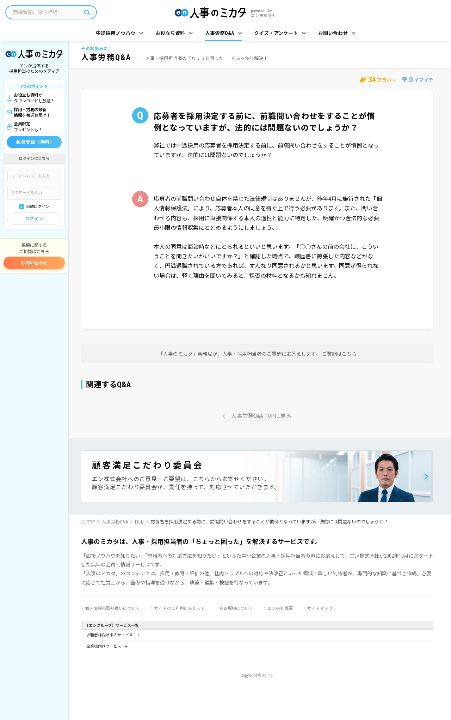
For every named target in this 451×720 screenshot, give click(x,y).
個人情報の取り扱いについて (112, 608)
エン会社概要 (280, 608)
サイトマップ (320, 608)
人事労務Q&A (114, 521)
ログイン (34, 218)
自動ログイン (37, 207)
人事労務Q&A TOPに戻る (261, 416)
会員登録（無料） (35, 142)
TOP (91, 521)
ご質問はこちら (339, 354)
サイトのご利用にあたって (179, 608)
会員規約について (236, 608)
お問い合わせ (34, 262)
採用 (139, 521)
